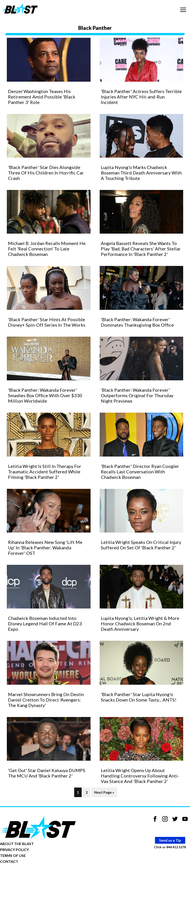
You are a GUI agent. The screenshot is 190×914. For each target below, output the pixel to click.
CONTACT (9, 861)
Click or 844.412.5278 (170, 847)
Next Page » (104, 792)
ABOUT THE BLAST (17, 843)
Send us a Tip (170, 840)
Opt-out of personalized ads (22, 875)
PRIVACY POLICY (14, 849)
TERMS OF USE (13, 855)
